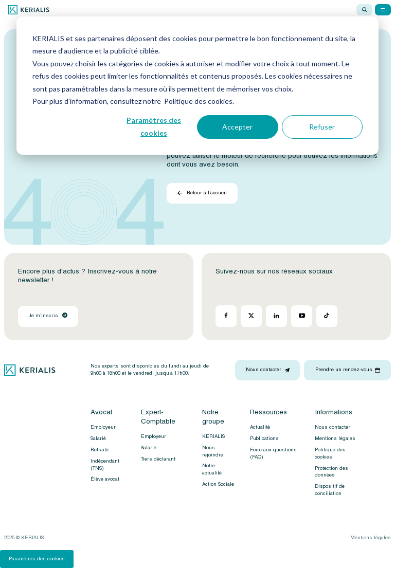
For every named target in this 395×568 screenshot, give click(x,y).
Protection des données (331, 472)
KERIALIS (213, 436)
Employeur (103, 427)
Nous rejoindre (212, 451)
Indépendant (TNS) (105, 464)
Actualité (260, 427)
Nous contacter (332, 427)
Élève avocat (105, 479)
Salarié (98, 438)
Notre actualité (212, 469)
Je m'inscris (48, 316)
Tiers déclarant (158, 459)
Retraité (100, 450)
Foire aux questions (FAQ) (273, 453)
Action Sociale (218, 484)
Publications (264, 438)
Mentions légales (335, 438)
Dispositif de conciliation (330, 490)
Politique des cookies (330, 453)
